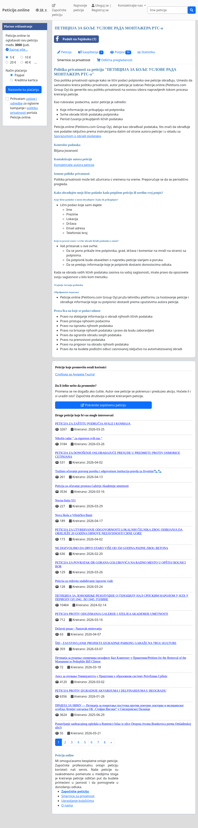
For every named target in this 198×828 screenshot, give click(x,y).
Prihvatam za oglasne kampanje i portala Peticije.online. (24, 108)
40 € (28, 62)
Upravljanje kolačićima (77, 801)
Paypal (19, 75)
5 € (12, 57)
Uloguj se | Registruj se (101, 7)
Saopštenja (91, 52)
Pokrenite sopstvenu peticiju (103, 405)
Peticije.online (16, 10)
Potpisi (120, 52)
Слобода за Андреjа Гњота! (75, 374)
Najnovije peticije (80, 7)
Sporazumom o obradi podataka (77, 136)
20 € (13, 62)
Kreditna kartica (26, 80)
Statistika (146, 52)
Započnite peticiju (59, 10)
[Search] (167, 10)
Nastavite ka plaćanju (23, 89)
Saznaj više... (17, 49)
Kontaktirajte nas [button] (130, 5)
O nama (67, 805)
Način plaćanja (16, 70)
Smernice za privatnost (73, 60)
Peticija (64, 52)
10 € (28, 57)
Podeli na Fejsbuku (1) (75, 39)
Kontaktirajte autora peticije (74, 165)
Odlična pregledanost (114, 60)
